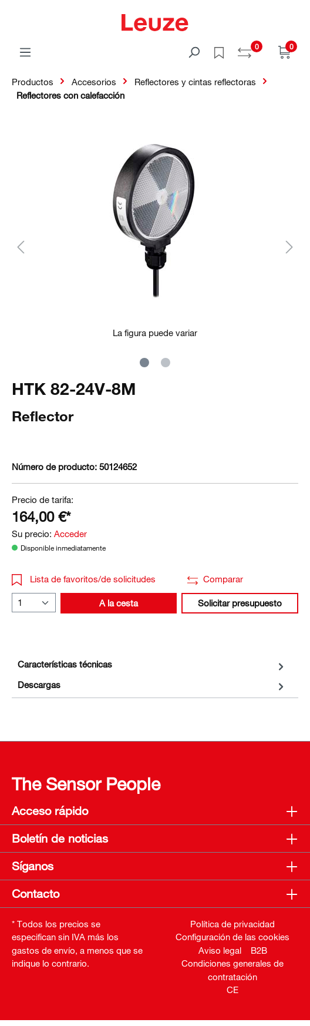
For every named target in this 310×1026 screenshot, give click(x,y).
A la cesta (118, 603)
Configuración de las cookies (232, 936)
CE (232, 989)
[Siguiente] (289, 246)
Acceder (70, 533)
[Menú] (25, 52)
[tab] (152, 664)
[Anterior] (20, 246)
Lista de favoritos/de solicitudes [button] (84, 579)
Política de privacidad (232, 923)
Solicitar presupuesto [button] (240, 603)
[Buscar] (193, 52)
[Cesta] (284, 52)
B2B (259, 950)
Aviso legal (219, 950)
